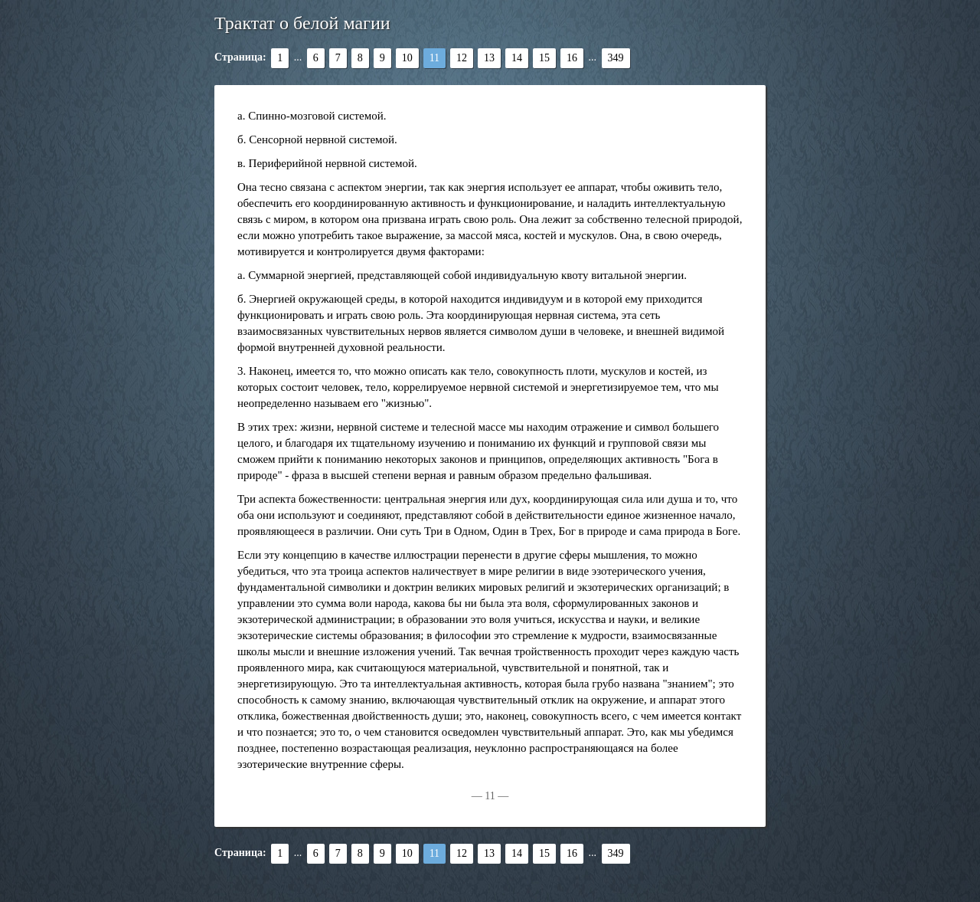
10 (407, 58)
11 (434, 58)
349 (616, 58)
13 (489, 58)
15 (544, 58)
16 (572, 58)
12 (461, 58)
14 (516, 58)
